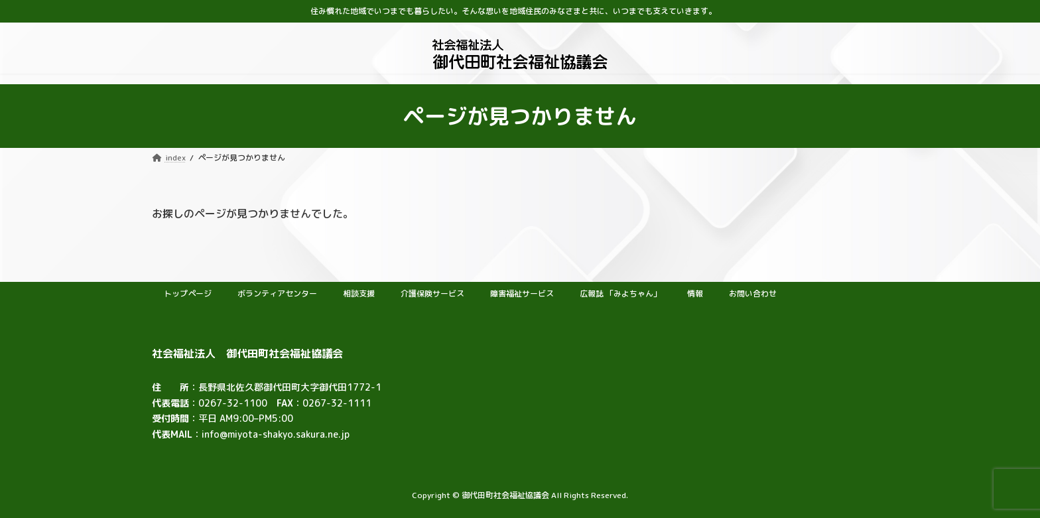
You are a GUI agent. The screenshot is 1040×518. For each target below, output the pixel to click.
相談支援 (359, 293)
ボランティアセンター (277, 293)
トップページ (188, 293)
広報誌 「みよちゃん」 (620, 293)
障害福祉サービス (522, 293)
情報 (695, 293)
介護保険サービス (432, 293)
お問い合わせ (753, 293)
